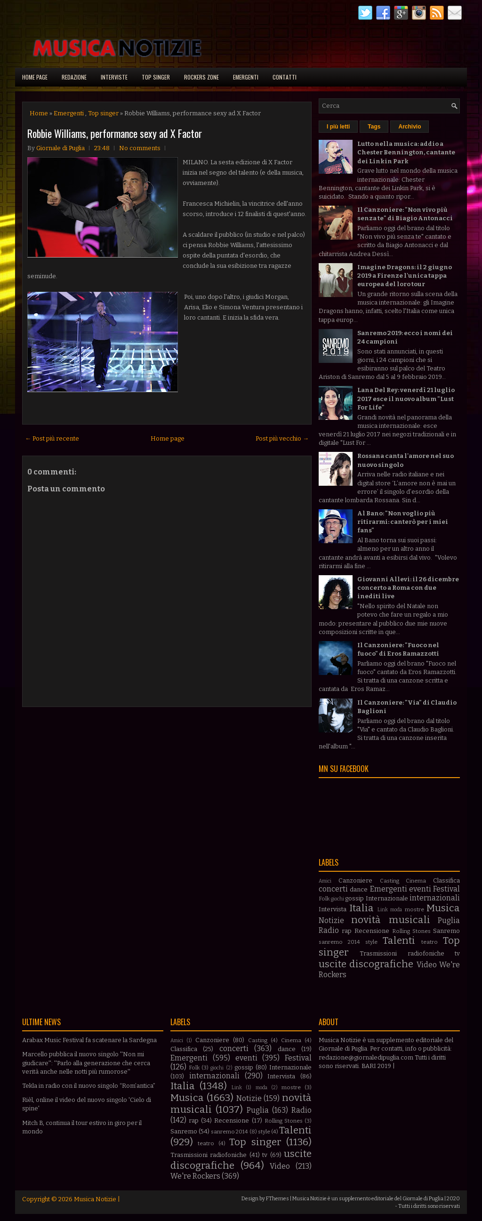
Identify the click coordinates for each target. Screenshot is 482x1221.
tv (457, 953)
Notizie (331, 920)
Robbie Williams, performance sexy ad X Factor (114, 133)
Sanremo (446, 930)
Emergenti (245, 77)
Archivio (409, 126)
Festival (446, 888)
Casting (389, 880)
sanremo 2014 (339, 942)
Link (383, 910)
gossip (354, 898)
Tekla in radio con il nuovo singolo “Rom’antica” (88, 1085)
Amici (325, 881)
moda (396, 910)
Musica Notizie (95, 1199)
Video (427, 964)
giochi (337, 899)
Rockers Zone (201, 77)
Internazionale (387, 898)
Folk (324, 898)
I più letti (338, 126)
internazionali (435, 897)
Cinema (416, 880)
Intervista (332, 909)
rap (347, 930)
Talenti (399, 941)
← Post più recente (52, 438)
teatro (429, 942)
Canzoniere (355, 880)
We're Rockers (195, 1176)
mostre (414, 909)
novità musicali (390, 920)
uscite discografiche (366, 964)
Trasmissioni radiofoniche (402, 953)
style (371, 942)
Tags (374, 126)
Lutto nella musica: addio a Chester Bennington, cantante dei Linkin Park (406, 152)
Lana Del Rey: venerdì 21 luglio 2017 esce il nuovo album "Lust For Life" (406, 398)
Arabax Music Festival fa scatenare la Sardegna (89, 1040)
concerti (333, 888)
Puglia (449, 920)
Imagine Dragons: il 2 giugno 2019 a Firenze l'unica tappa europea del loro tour (404, 276)
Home (39, 113)
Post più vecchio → (282, 438)
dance (359, 889)
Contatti (285, 77)
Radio (329, 930)
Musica (443, 908)
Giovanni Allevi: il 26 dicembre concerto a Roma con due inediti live (408, 588)
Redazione (74, 77)
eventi (420, 888)
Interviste (114, 77)
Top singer (156, 77)
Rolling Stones (411, 931)
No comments (140, 148)
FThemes (277, 1199)
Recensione (371, 930)
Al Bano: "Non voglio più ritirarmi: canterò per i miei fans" (402, 522)
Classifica (446, 880)
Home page (35, 77)
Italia (361, 908)
